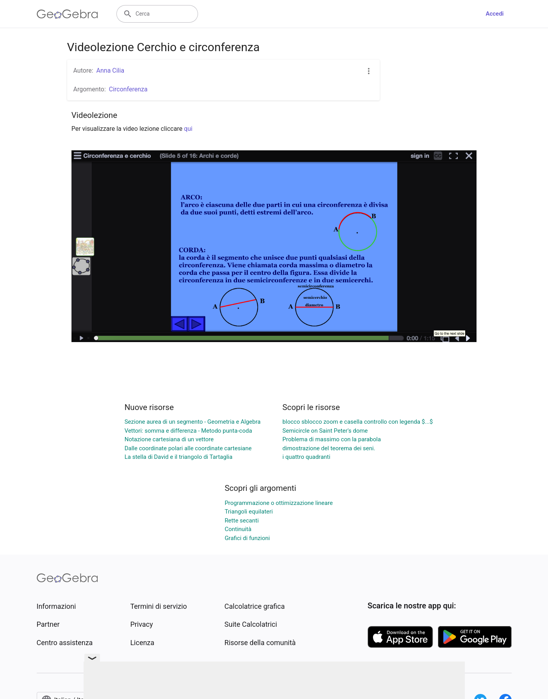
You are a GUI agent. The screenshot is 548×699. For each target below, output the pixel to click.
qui (188, 128)
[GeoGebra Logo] (67, 14)
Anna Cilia (110, 70)
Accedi (494, 13)
